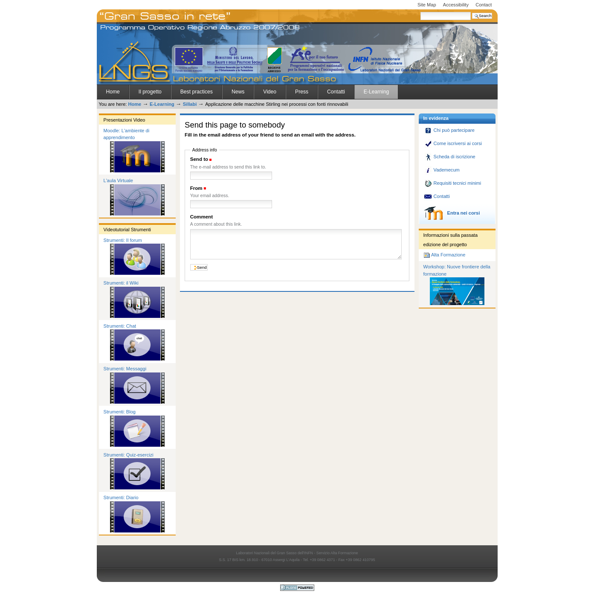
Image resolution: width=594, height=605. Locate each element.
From (196, 188)
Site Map (426, 4)
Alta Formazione (444, 254)
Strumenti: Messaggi (125, 368)
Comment (201, 216)
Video (269, 92)
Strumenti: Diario (121, 497)
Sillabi (190, 104)
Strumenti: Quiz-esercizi (129, 454)
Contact (483, 4)
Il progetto (150, 92)
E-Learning (376, 92)
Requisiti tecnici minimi (452, 183)
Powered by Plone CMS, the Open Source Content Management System (297, 588)
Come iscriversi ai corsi (453, 143)
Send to (199, 159)
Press (301, 92)
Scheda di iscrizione (449, 156)
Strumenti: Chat (120, 326)
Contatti (336, 92)
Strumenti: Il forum (123, 240)
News (238, 92)
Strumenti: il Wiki (121, 282)
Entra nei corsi (452, 212)
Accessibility (456, 4)
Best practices (196, 92)
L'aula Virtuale (118, 180)
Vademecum (442, 169)
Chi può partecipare (449, 130)
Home (113, 92)
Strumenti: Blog (120, 411)
